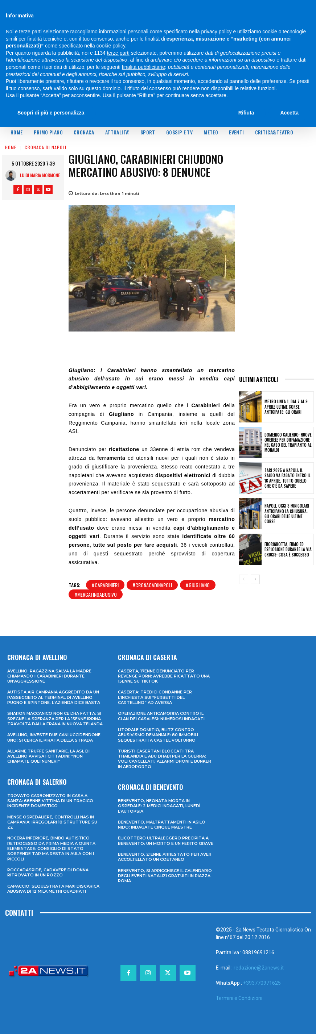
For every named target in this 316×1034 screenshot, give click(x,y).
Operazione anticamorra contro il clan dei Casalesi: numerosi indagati (161, 716)
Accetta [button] (289, 113)
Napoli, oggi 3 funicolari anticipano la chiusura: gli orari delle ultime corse (286, 513)
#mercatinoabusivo (95, 594)
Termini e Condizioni (239, 998)
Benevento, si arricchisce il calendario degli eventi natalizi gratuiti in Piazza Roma (165, 876)
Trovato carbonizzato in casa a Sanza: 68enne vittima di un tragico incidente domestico (50, 801)
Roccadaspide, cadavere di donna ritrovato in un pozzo (48, 872)
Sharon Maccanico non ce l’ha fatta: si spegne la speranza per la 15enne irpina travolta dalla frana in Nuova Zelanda (55, 718)
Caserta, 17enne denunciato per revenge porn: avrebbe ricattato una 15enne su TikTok (164, 676)
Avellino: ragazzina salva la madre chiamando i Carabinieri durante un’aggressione (49, 676)
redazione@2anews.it (259, 968)
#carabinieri (105, 585)
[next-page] (255, 579)
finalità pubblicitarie (143, 67)
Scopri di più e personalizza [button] (50, 113)
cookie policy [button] (111, 46)
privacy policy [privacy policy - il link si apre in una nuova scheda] (216, 31)
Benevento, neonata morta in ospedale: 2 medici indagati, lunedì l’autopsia (159, 806)
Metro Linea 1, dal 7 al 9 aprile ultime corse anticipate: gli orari (286, 407)
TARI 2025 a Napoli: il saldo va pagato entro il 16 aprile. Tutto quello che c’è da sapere (287, 478)
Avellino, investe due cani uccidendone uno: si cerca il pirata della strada (53, 737)
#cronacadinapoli (152, 585)
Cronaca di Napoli (45, 147)
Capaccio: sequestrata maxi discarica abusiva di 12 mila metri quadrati (53, 889)
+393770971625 (262, 983)
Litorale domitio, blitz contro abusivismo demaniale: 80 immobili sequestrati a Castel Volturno (158, 735)
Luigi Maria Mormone (40, 175)
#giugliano (198, 585)
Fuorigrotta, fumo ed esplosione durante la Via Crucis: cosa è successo (288, 549)
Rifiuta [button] (246, 113)
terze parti (118, 53)
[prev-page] (243, 579)
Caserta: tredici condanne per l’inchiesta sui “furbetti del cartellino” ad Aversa (155, 697)
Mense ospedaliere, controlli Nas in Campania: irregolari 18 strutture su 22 (52, 822)
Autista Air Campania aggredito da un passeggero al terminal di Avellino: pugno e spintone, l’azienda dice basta (53, 697)
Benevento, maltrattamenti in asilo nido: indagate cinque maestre (161, 825)
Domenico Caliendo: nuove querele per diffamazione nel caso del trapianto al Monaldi (288, 442)
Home (10, 147)
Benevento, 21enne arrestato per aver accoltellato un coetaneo (165, 857)
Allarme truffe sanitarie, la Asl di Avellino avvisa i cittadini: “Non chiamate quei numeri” (48, 756)
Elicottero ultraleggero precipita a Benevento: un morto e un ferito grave (165, 840)
